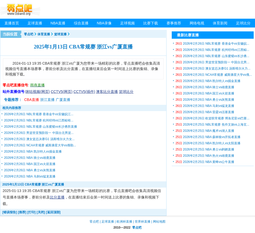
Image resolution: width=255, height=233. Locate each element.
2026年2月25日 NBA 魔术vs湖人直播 (204, 131)
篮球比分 (126, 92)
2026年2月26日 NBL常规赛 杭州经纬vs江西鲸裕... (38, 120)
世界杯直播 (142, 221)
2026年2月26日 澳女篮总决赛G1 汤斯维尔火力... (212, 68)
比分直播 (57, 197)
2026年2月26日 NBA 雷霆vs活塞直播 (204, 112)
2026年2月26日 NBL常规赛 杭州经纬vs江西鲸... (212, 50)
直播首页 (11, 23)
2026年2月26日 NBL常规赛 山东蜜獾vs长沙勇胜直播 (40, 126)
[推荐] (22, 212)
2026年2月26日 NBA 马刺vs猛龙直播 (29, 176)
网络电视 (197, 23)
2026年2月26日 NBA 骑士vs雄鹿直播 (29, 158)
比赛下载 (150, 23)
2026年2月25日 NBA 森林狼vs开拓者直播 (207, 137)
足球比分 (243, 23)
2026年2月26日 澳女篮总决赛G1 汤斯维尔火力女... (39, 139)
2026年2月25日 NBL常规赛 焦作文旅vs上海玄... (212, 124)
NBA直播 (57, 23)
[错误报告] (9, 212)
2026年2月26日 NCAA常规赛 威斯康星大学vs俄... (213, 75)
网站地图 (159, 221)
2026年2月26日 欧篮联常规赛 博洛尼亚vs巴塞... (212, 118)
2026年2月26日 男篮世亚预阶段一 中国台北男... (212, 62)
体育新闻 (220, 23)
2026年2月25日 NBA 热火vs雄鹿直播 (204, 155)
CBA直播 (31, 100)
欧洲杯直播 (124, 221)
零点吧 (28, 34)
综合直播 (81, 23)
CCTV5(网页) (61, 92)
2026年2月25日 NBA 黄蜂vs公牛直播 (204, 162)
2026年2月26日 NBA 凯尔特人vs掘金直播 (32, 151)
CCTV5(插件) (84, 92)
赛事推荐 (174, 23)
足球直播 (35, 23)
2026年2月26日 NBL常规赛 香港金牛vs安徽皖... (212, 43)
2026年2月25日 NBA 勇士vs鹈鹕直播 (204, 149)
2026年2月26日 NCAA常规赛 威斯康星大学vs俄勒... (40, 145)
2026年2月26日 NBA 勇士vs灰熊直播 (29, 170)
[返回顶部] (53, 212)
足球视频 (127, 23)
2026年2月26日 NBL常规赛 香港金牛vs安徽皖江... (38, 114)
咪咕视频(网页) (38, 92)
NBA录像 (104, 23)
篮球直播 (60, 34)
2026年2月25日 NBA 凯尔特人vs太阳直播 (207, 143)
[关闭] (41, 212)
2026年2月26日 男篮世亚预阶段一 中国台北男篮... (38, 133)
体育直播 (43, 34)
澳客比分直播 (107, 92)
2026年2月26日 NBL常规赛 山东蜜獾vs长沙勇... (212, 56)
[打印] (31, 212)
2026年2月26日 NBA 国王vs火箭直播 (29, 164)
